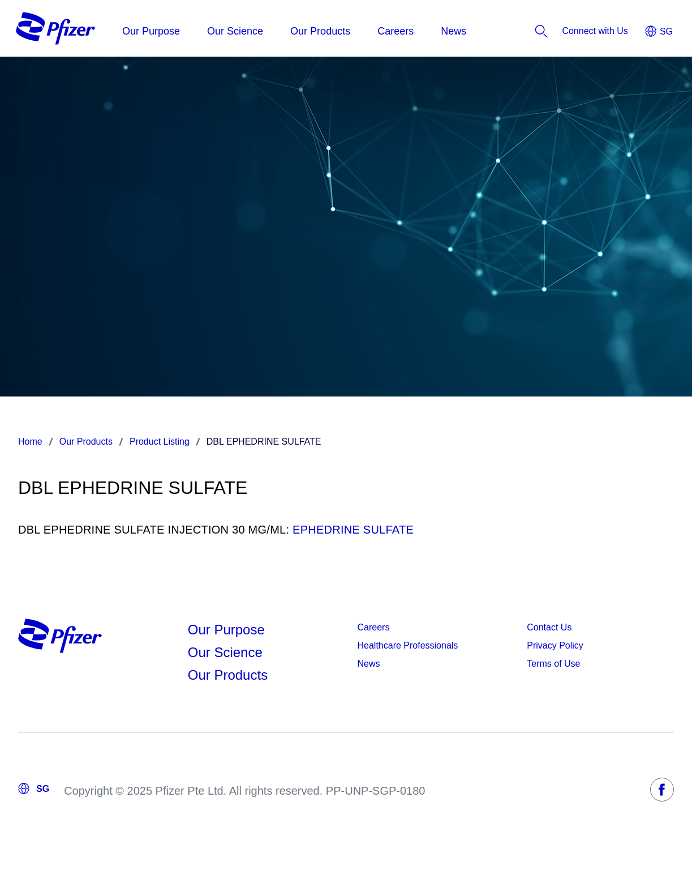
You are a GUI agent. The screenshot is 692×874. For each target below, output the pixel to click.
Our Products (228, 675)
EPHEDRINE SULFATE (353, 529)
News (369, 663)
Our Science (225, 652)
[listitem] (595, 31)
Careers (374, 627)
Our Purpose (226, 629)
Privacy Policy (555, 645)
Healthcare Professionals (408, 645)
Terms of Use (553, 663)
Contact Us (549, 627)
